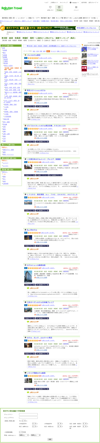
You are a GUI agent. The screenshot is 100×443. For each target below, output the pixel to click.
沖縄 (4, 141)
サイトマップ (64, 2)
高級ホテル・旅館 (8, 149)
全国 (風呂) (36, 21)
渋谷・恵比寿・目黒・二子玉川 (12, 80)
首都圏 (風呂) (45, 21)
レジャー (5, 163)
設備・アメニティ (62, 51)
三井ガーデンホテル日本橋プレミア (40, 302)
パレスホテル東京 (33, 55)
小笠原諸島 (7, 116)
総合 (34, 51)
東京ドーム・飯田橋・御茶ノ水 (12, 93)
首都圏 (5, 57)
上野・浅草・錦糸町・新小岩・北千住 (12, 97)
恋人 (4, 179)
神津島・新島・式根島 (11, 112)
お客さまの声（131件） (48, 340)
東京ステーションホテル (36, 90)
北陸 (4, 126)
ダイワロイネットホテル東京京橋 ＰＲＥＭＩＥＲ (46, 126)
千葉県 (6, 61)
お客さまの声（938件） (48, 376)
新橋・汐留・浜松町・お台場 (12, 72)
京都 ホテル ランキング (75, 32)
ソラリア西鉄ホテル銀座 (36, 373)
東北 (4, 52)
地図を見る (66, 61)
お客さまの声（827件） (46, 93)
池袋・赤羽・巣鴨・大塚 (12, 90)
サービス (53, 51)
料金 (10, 435)
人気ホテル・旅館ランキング (23, 21)
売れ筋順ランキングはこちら (87, 28)
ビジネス (5, 166)
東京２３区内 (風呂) (66, 21)
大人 (20, 421)
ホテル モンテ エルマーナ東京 (39, 337)
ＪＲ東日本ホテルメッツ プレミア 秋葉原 (44, 159)
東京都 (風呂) (55, 21)
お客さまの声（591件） (48, 305)
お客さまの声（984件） (48, 268)
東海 (4, 129)
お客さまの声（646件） (46, 128)
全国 (3, 48)
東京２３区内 (8, 65)
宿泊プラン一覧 (30, 71)
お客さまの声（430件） (48, 162)
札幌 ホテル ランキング (25, 32)
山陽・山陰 (6, 134)
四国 (4, 136)
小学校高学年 (23, 423)
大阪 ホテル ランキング (92, 32)
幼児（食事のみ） (24, 426)
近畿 (4, 131)
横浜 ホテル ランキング (58, 32)
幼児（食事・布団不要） (75, 427)
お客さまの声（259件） (48, 197)
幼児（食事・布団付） (76, 423)
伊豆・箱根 (6, 122)
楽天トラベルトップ (6, 21)
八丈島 (6, 107)
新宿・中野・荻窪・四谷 (12, 87)
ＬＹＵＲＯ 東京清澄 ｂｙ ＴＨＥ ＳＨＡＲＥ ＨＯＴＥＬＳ (52, 194)
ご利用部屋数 (8, 432)
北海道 (5, 50)
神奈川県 (6, 119)
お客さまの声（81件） (46, 58)
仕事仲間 (5, 183)
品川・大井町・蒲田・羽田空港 (12, 84)
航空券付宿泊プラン (42, 71)
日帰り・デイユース (42, 175)
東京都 (6, 63)
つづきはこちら (35, 119)
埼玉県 (6, 59)
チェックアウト (9, 417)
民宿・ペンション (8, 154)
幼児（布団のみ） (49, 426)
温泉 (4, 152)
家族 (4, 176)
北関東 (5, 55)
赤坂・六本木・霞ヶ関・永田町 (12, 76)
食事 (44, 51)
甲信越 (5, 124)
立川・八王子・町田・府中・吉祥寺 (11, 101)
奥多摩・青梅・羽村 (10, 104)
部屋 (41, 51)
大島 (5, 109)
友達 (4, 181)
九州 (4, 138)
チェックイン (8, 414)
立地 (37, 51)
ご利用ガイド (54, 2)
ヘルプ (46, 2)
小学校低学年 (48, 423)
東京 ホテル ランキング (42, 32)
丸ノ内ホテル (32, 230)
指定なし (5, 172)
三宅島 (6, 114)
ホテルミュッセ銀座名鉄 (36, 265)
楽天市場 (84, 2)
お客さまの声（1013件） (48, 232)
